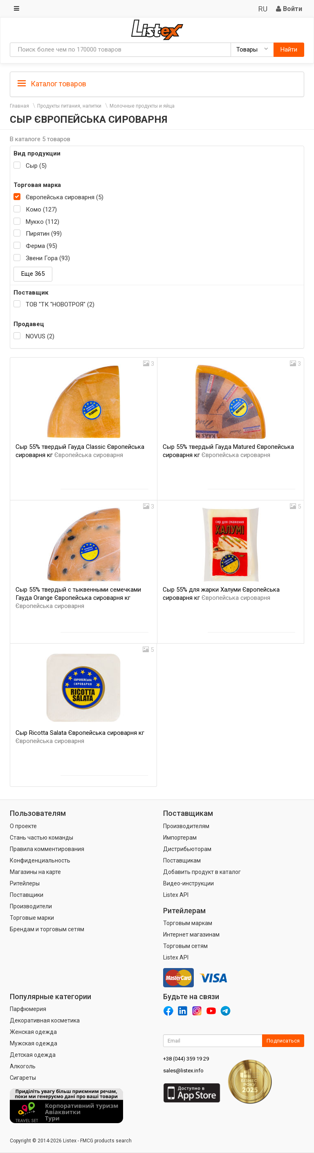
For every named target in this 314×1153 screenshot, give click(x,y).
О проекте (23, 826)
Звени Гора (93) (48, 258)
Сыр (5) (36, 165)
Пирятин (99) (44, 233)
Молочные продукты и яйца (142, 106)
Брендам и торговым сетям (47, 929)
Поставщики (26, 895)
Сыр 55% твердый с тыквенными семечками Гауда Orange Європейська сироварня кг (78, 598)
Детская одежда (33, 1055)
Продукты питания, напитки (69, 106)
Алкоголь (23, 1066)
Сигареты (23, 1077)
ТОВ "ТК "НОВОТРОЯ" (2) (60, 304)
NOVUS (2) (40, 336)
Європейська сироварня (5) (64, 197)
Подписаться (283, 1041)
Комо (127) (41, 209)
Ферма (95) (41, 246)
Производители (31, 906)
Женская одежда (33, 1032)
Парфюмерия (28, 1009)
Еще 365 (33, 273)
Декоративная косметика (45, 1020)
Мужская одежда (33, 1043)
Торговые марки (32, 917)
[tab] (157, 83)
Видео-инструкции (188, 883)
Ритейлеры (25, 883)
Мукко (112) (42, 221)
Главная (19, 106)
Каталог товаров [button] (52, 84)
